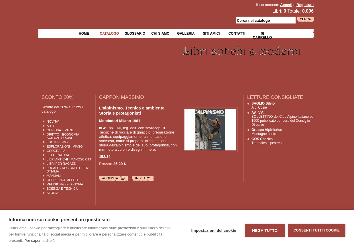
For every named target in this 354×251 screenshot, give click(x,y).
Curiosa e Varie (60, 130)
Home (84, 33)
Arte (51, 126)
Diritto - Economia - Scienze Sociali (64, 136)
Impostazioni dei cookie (213, 230)
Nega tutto (265, 230)
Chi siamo (160, 33)
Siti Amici (211, 33)
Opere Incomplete (63, 180)
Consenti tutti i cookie (317, 230)
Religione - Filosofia (65, 184)
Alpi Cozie (263, 105)
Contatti (237, 33)
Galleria (185, 33)
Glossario (135, 33)
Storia (52, 193)
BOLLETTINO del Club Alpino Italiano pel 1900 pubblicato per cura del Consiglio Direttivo (282, 119)
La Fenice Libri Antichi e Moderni (88, 8)
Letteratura (58, 155)
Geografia (56, 150)
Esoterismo (57, 142)
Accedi (286, 5)
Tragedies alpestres (266, 141)
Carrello (262, 33)
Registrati (305, 5)
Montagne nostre (266, 132)
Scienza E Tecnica (62, 188)
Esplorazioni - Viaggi (65, 146)
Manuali (54, 175)
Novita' (53, 121)
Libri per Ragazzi (61, 163)
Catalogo (109, 33)
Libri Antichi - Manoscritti (70, 159)
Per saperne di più (39, 240)
